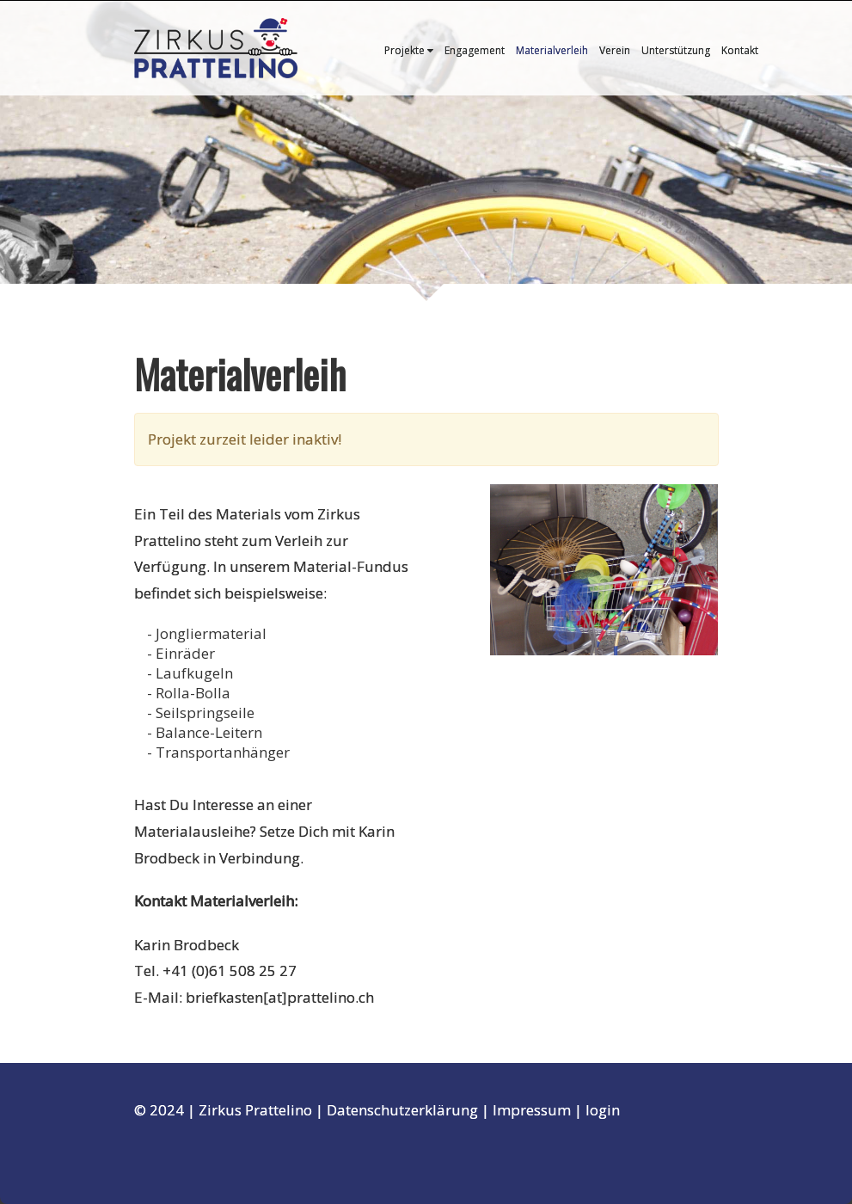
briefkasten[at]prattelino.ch (280, 997)
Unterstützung (675, 50)
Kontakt (739, 50)
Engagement (474, 50)
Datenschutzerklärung (402, 1110)
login (602, 1110)
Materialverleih (552, 50)
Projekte (408, 50)
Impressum (532, 1110)
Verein (614, 50)
